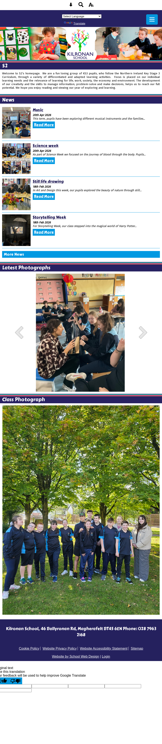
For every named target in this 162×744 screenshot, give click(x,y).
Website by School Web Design (75, 656)
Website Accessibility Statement (104, 648)
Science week (45, 146)
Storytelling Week (49, 217)
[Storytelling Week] (16, 230)
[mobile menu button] (152, 19)
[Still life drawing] (16, 194)
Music (38, 110)
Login (106, 656)
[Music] (16, 123)
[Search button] (81, 6)
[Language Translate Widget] (81, 16)
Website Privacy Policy (60, 648)
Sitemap (137, 648)
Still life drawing (48, 181)
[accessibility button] (91, 6)
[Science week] (16, 158)
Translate (74, 23)
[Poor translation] (15, 680)
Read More (44, 125)
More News (14, 254)
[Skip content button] (71, 6)
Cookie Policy (29, 648)
